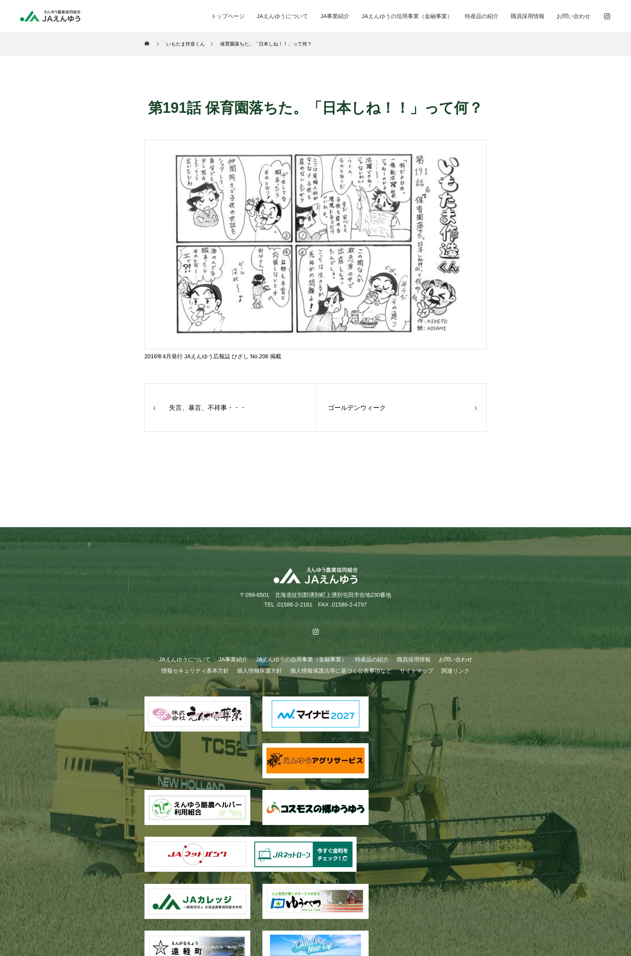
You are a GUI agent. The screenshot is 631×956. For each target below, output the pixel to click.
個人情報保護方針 (259, 670)
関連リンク (455, 670)
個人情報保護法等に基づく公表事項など (341, 670)
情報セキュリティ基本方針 (195, 670)
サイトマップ (416, 670)
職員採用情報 (527, 16)
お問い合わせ (573, 16)
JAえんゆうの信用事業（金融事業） (406, 16)
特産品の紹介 (482, 16)
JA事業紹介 (334, 16)
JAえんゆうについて (282, 16)
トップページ (228, 16)
